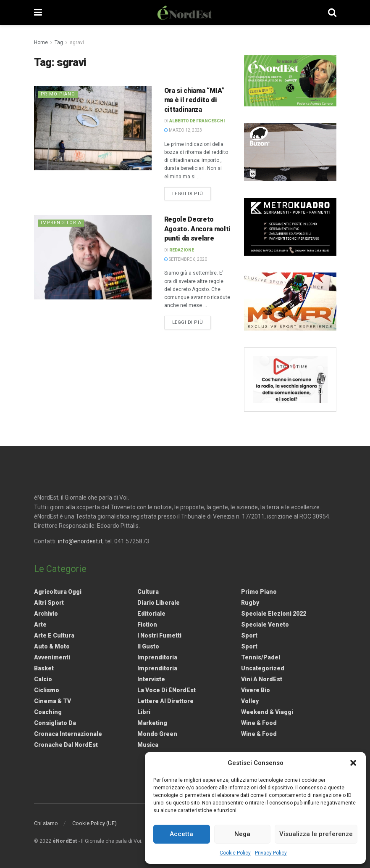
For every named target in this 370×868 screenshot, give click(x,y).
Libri (143, 712)
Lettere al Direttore (165, 701)
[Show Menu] (38, 12)
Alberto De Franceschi (197, 121)
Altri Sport (49, 602)
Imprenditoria (61, 222)
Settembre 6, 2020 (185, 259)
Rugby (250, 602)
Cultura (148, 591)
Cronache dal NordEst (66, 744)
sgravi (77, 42)
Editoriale (151, 613)
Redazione (181, 250)
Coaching (48, 712)
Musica (147, 744)
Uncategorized (262, 668)
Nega (242, 834)
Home (41, 42)
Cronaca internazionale (68, 733)
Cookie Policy (235, 853)
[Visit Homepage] (184, 12)
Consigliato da (55, 723)
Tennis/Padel (260, 657)
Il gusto (148, 646)
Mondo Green (157, 733)
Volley (250, 701)
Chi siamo (46, 823)
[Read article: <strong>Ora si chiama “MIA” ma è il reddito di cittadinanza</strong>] (93, 128)
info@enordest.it (80, 541)
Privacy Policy (271, 853)
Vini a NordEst (261, 679)
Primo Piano (58, 94)
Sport (249, 635)
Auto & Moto (52, 646)
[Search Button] (332, 12)
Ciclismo (46, 690)
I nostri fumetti (159, 635)
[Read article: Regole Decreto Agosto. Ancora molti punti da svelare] (93, 257)
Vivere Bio (255, 690)
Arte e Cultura (54, 635)
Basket (44, 668)
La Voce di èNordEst (166, 690)
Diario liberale (158, 602)
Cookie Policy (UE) (94, 823)
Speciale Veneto (265, 624)
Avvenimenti (52, 657)
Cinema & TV (52, 701)
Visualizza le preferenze (316, 834)
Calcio (43, 679)
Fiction (147, 624)
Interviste (151, 679)
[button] (353, 763)
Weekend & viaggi (267, 712)
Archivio (46, 613)
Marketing (152, 723)
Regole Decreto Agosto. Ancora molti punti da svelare (197, 228)
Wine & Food (259, 723)
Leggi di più (191, 193)
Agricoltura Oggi (57, 591)
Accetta (181, 834)
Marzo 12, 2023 (183, 130)
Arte (40, 624)
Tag (59, 42)
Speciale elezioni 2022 (273, 613)
